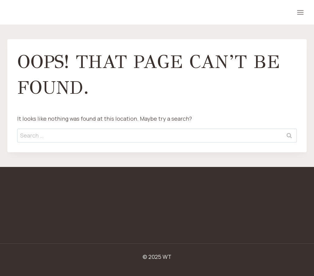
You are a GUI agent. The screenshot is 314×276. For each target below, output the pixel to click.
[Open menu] (300, 12)
